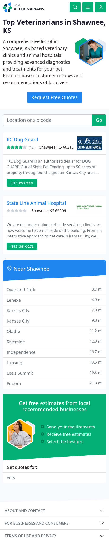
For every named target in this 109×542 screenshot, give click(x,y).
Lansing (54, 362)
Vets (11, 477)
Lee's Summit (54, 373)
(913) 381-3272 (22, 246)
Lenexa (54, 300)
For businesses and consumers (36, 523)
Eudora (54, 383)
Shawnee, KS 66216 (56, 147)
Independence (54, 352)
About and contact (25, 510)
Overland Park (54, 289)
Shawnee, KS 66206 (49, 210)
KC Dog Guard (22, 139)
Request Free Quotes (54, 97)
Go (99, 120)
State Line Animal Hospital (36, 203)
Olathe (54, 331)
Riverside (54, 342)
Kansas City (54, 310)
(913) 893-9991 (22, 183)
